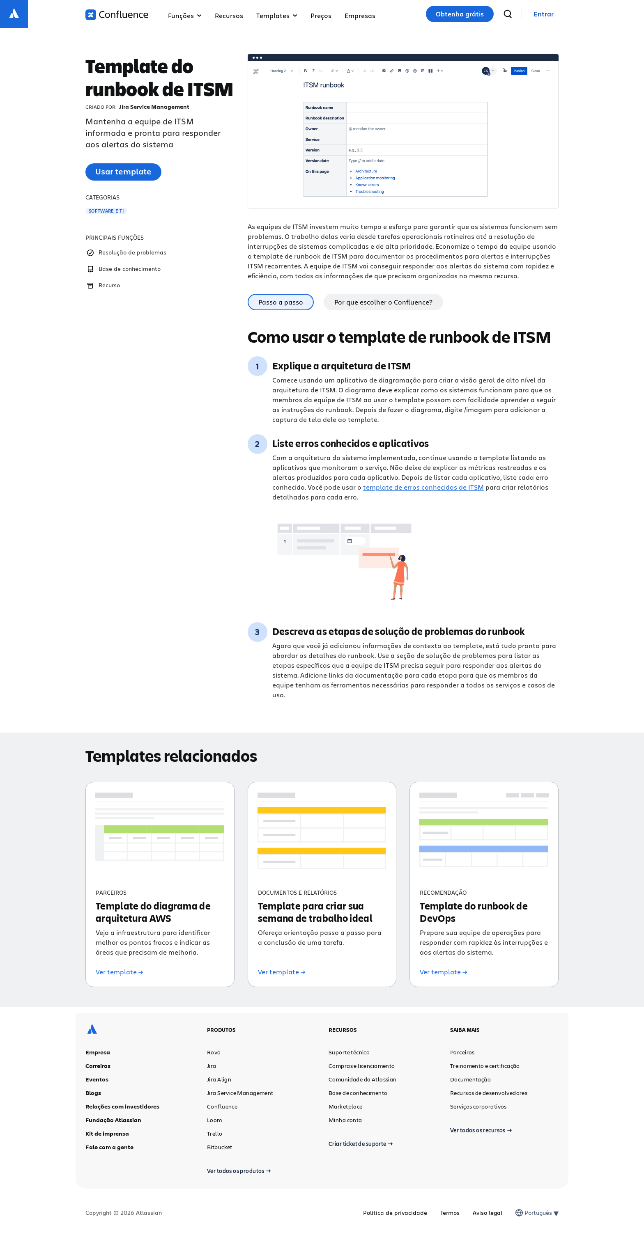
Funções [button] (185, 15)
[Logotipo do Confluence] (116, 14)
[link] (544, 14)
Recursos (229, 15)
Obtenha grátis (460, 13)
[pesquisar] (507, 14)
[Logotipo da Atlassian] (13, 13)
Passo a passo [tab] (280, 302)
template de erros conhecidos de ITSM (423, 487)
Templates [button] (276, 15)
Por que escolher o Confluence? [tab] (383, 302)
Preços (320, 15)
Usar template (123, 171)
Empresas (360, 15)
